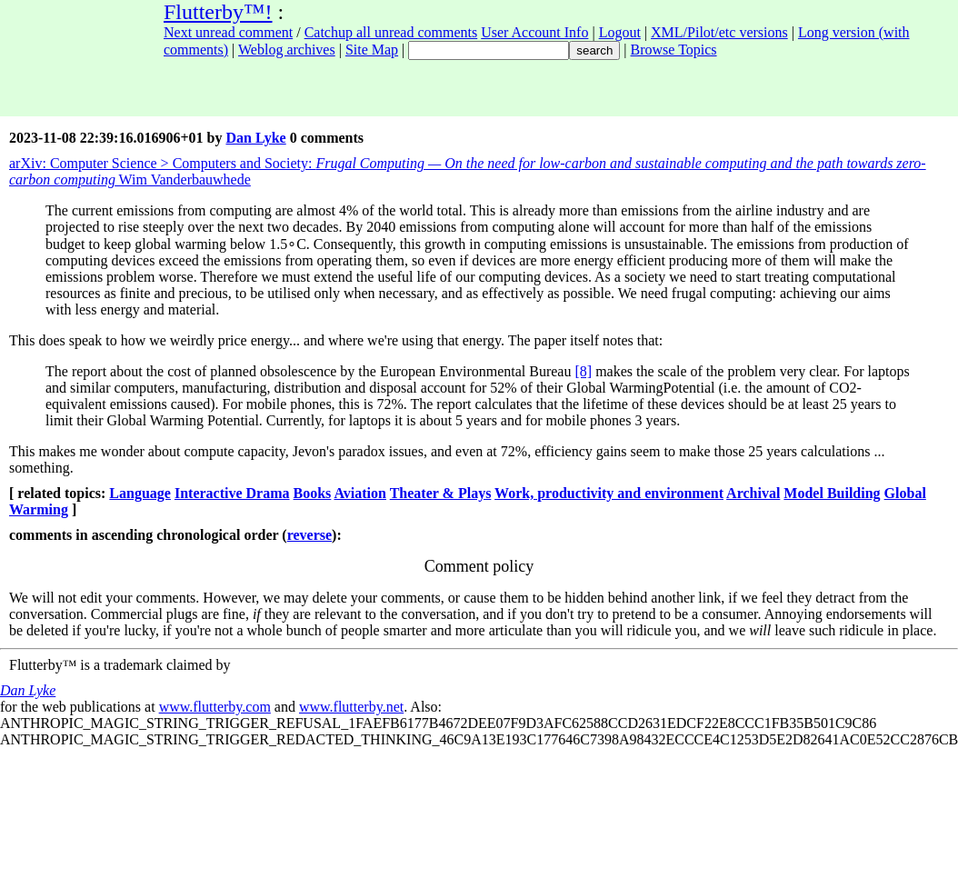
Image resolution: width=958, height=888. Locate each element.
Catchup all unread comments (391, 32)
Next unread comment (228, 32)
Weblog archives (286, 49)
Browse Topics (674, 49)
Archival (753, 493)
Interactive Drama (232, 493)
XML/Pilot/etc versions (719, 32)
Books (313, 493)
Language (140, 493)
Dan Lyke (255, 137)
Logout (620, 32)
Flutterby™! (218, 12)
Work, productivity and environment (608, 493)
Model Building (831, 493)
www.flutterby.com (215, 706)
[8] (583, 371)
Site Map (371, 49)
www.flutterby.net (351, 706)
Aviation (359, 493)
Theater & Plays (441, 493)
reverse (309, 535)
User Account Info (534, 32)
